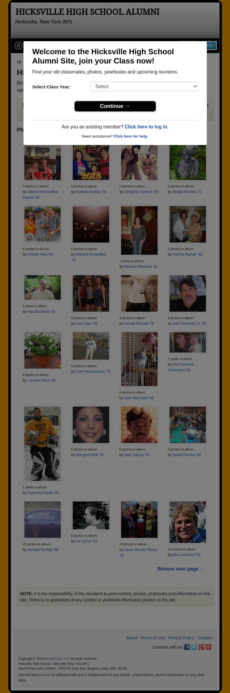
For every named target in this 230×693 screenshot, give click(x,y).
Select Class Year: (51, 86)
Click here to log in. (147, 126)
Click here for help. (130, 136)
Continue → (115, 106)
